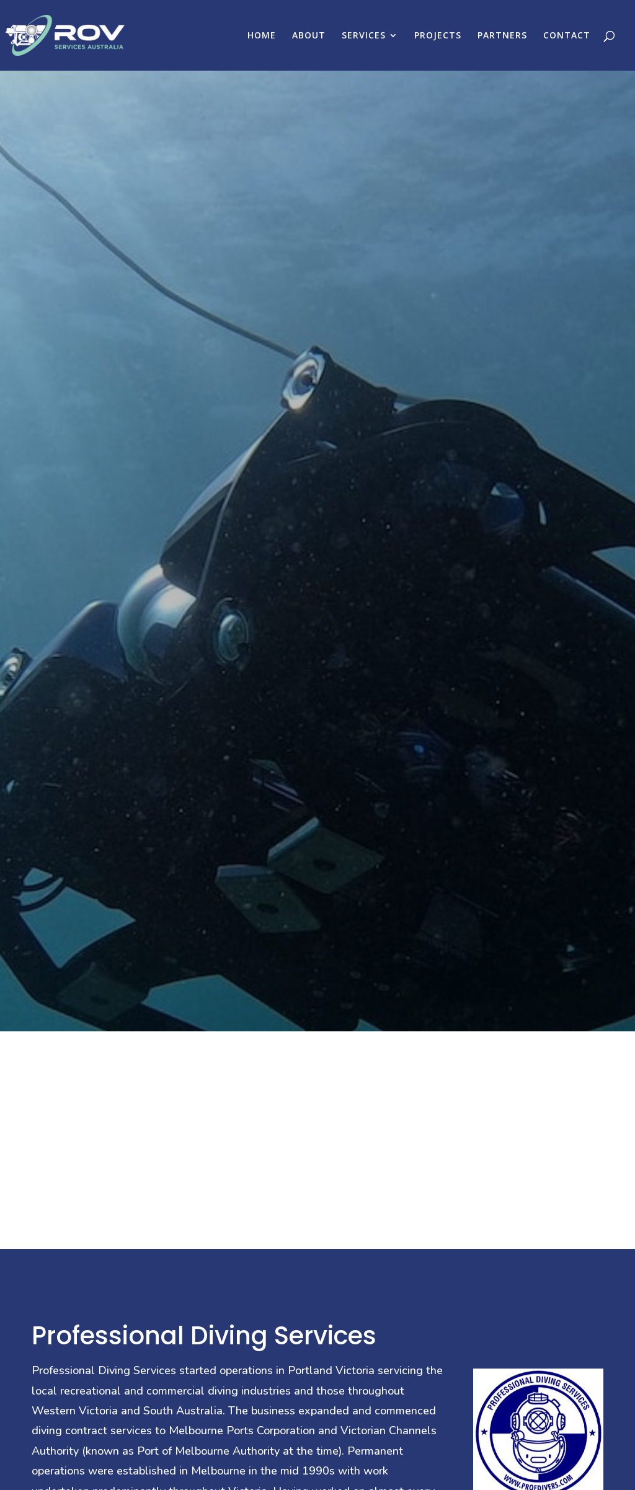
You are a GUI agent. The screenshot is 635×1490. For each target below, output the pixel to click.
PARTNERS (502, 36)
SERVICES (364, 36)
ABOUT (309, 36)
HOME (261, 36)
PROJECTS (437, 36)
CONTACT (566, 36)
